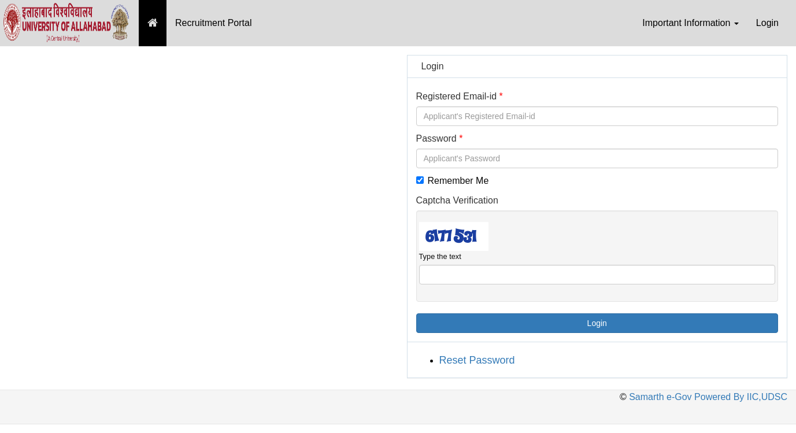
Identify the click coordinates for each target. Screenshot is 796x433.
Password (436, 138)
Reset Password (477, 360)
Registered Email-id (456, 96)
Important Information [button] (690, 23)
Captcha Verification (457, 200)
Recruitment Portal (213, 23)
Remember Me (452, 181)
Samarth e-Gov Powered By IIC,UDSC (707, 397)
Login (767, 23)
